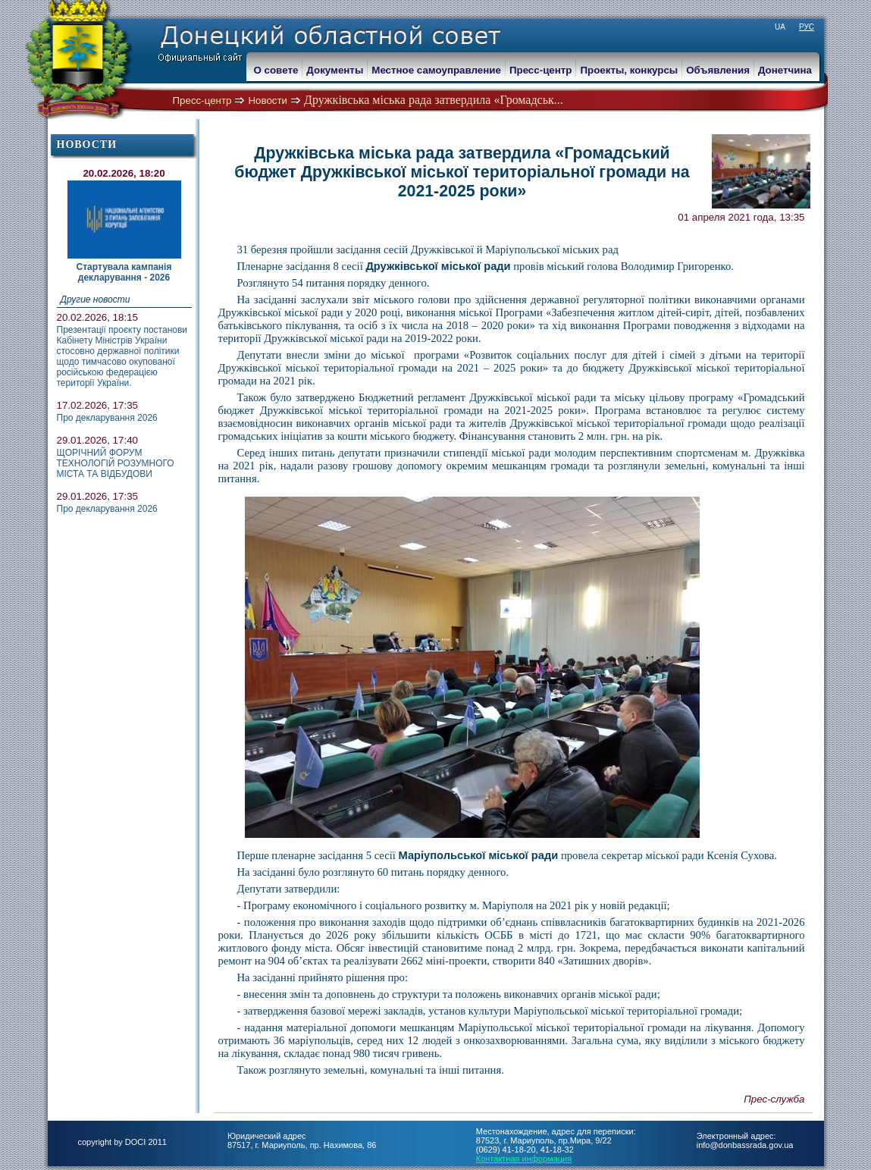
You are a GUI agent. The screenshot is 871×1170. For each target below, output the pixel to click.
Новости (267, 100)
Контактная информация (524, 1158)
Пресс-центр (202, 100)
